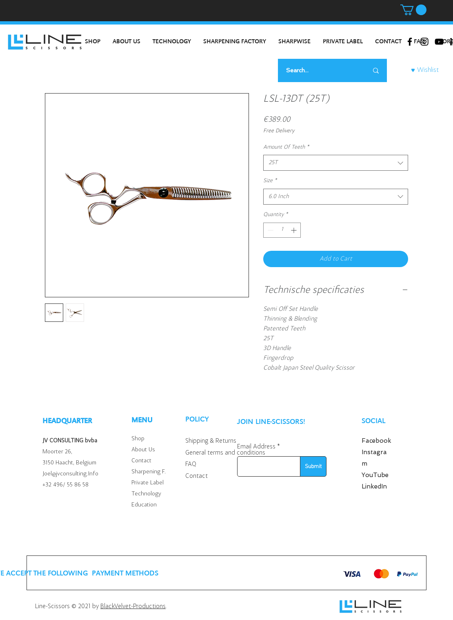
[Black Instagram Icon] (424, 41)
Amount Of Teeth (286, 147)
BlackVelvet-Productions (133, 606)
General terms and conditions (225, 453)
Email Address (256, 447)
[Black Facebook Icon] (409, 41)
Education (144, 505)
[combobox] (335, 163)
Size (270, 181)
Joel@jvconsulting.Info (70, 474)
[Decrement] (269, 230)
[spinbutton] (282, 230)
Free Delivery (278, 131)
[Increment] (294, 230)
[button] (413, 9)
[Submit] (313, 466)
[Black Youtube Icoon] (439, 41)
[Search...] (317, 70)
